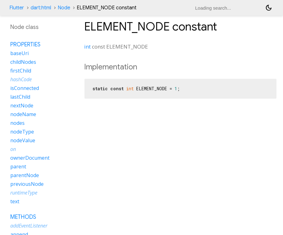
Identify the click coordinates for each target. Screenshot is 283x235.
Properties (25, 44)
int (87, 46)
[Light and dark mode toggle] (269, 8)
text (14, 201)
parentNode (24, 175)
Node (64, 8)
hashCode (21, 79)
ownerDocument (30, 157)
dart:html (41, 8)
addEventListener (28, 225)
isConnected (24, 88)
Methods (23, 217)
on (13, 149)
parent (18, 166)
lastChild (20, 96)
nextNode (21, 105)
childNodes (23, 62)
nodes (17, 123)
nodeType (22, 131)
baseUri (19, 53)
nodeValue (22, 140)
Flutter (16, 8)
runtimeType (23, 192)
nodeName (23, 114)
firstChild (20, 70)
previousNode (27, 184)
